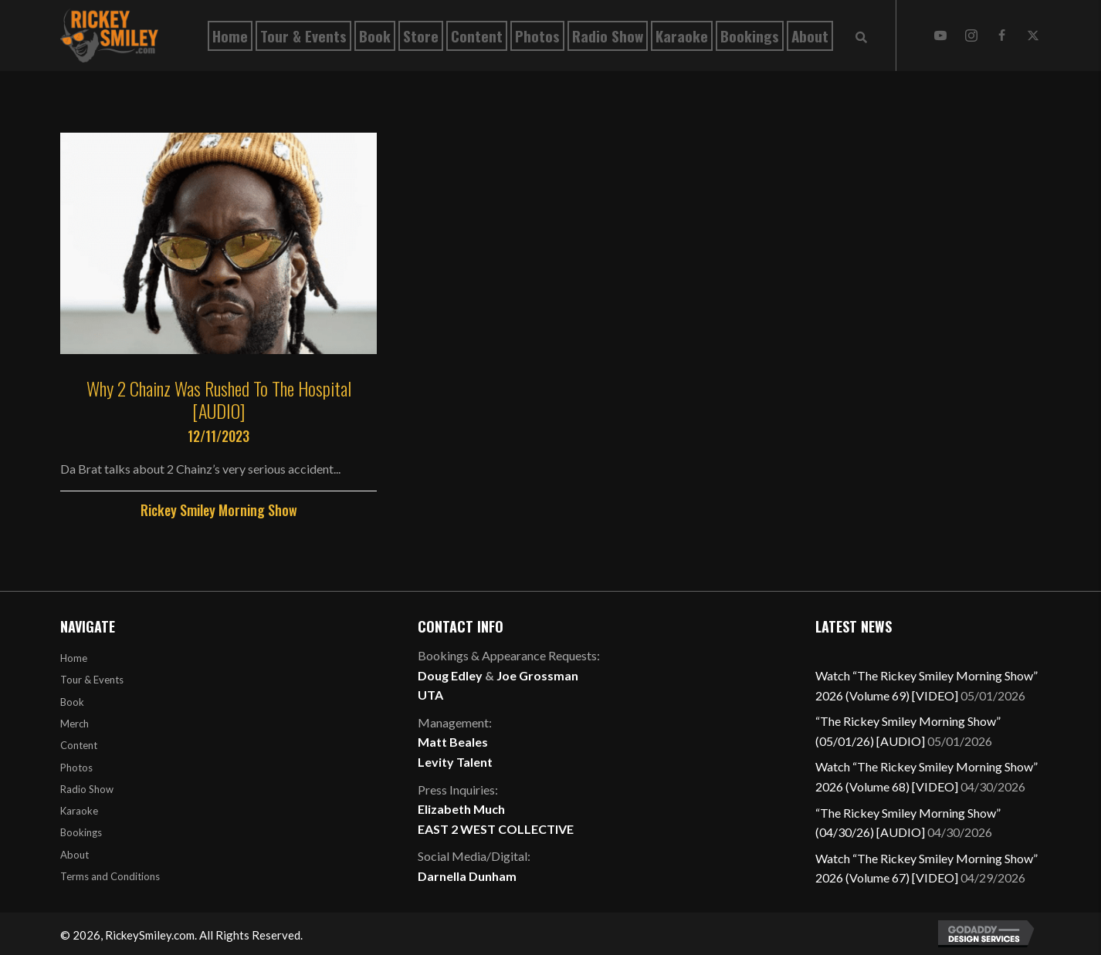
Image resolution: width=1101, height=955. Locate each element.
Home (73, 658)
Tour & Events (92, 679)
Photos (76, 767)
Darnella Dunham (467, 876)
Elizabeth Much (461, 808)
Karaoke (79, 811)
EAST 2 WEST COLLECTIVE (496, 829)
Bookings (81, 832)
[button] (940, 35)
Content (78, 745)
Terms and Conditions (110, 876)
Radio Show (86, 789)
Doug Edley (450, 675)
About (74, 855)
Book (72, 702)
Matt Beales (453, 741)
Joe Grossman (537, 675)
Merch (74, 723)
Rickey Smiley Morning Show (219, 510)
